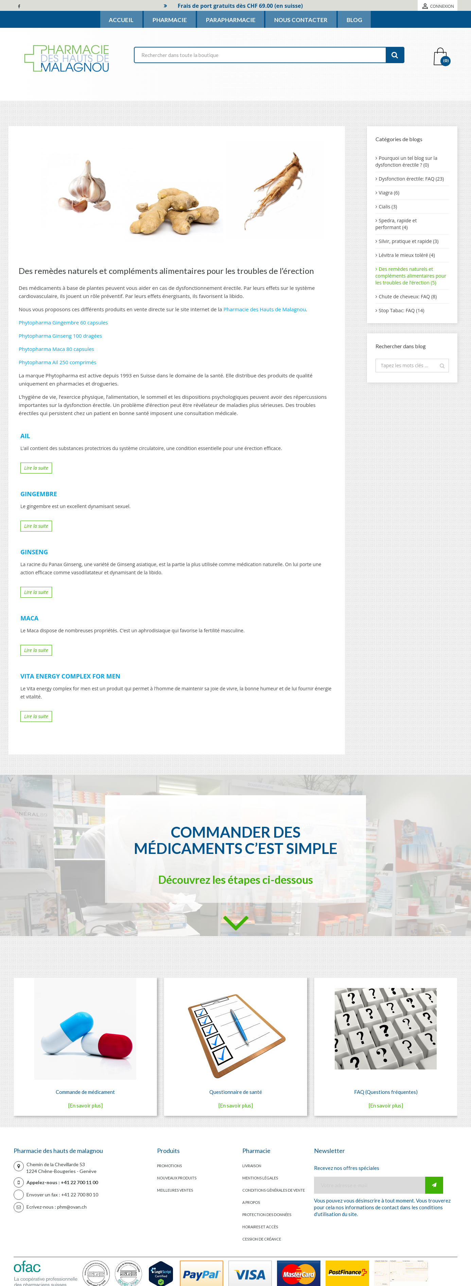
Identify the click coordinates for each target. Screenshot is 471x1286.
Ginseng (34, 552)
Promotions (169, 1165)
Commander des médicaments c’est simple (235, 840)
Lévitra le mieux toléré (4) (407, 255)
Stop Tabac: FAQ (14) (401, 310)
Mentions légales (260, 1178)
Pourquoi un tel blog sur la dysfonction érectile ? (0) (406, 161)
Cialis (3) (388, 206)
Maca (29, 618)
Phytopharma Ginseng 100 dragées (60, 335)
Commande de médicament (85, 1092)
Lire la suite (36, 468)
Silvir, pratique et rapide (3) (409, 241)
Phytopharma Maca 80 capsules (56, 349)
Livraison (251, 1165)
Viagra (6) (389, 192)
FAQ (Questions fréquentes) (386, 1092)
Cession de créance (261, 1239)
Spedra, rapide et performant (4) (396, 223)
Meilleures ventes (175, 1190)
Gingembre (38, 494)
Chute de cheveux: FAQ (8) (408, 296)
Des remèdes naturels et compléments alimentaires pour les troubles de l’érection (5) (411, 276)
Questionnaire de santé (235, 1092)
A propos (251, 1202)
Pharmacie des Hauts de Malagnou (264, 309)
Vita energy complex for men (70, 676)
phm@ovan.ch (72, 1207)
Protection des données (266, 1214)
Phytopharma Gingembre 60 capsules (63, 322)
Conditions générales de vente (273, 1190)
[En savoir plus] (85, 1105)
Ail (25, 436)
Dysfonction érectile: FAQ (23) (411, 178)
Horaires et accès (260, 1227)
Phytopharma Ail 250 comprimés (57, 362)
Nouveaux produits (176, 1178)
